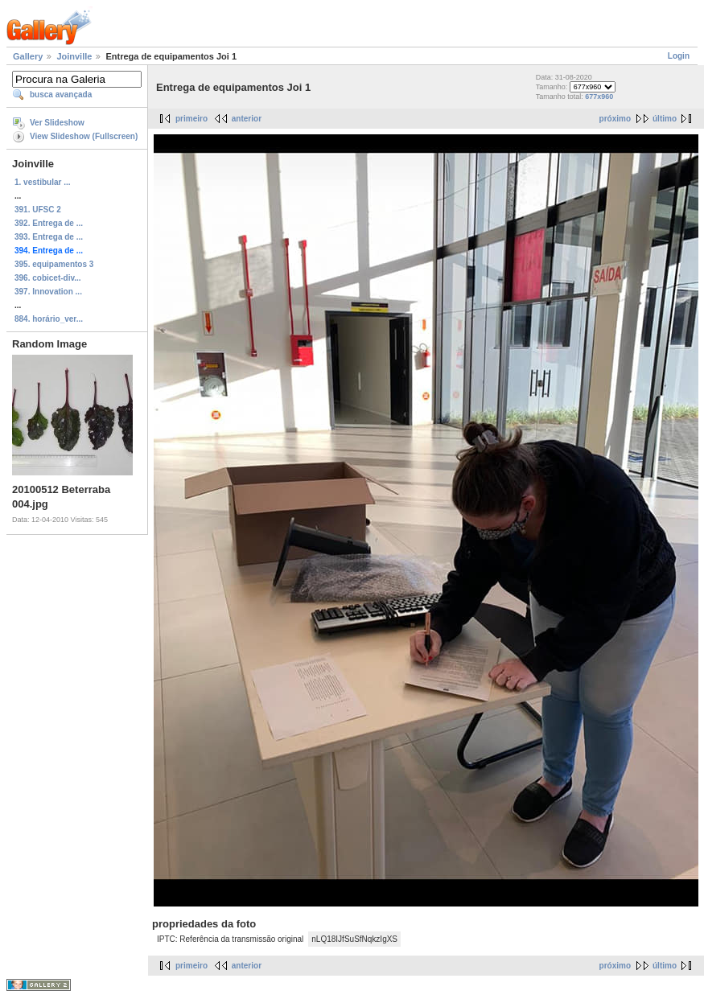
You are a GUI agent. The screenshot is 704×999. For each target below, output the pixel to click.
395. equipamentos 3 (53, 264)
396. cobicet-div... (47, 277)
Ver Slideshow (57, 122)
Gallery (28, 56)
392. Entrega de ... (48, 223)
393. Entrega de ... (48, 236)
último (665, 118)
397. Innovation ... (48, 291)
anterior (246, 118)
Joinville (74, 56)
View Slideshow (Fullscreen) (84, 136)
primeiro (191, 118)
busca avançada (61, 94)
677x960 (599, 96)
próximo (615, 118)
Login (679, 55)
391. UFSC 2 (37, 209)
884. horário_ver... (48, 318)
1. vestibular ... (42, 182)
